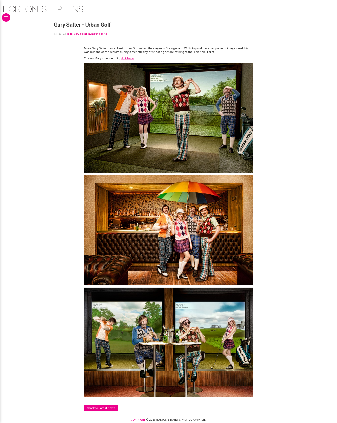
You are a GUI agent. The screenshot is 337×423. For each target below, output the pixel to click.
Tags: (70, 33)
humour (93, 33)
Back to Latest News (101, 408)
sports (103, 33)
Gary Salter (80, 33)
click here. (127, 58)
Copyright (138, 419)
